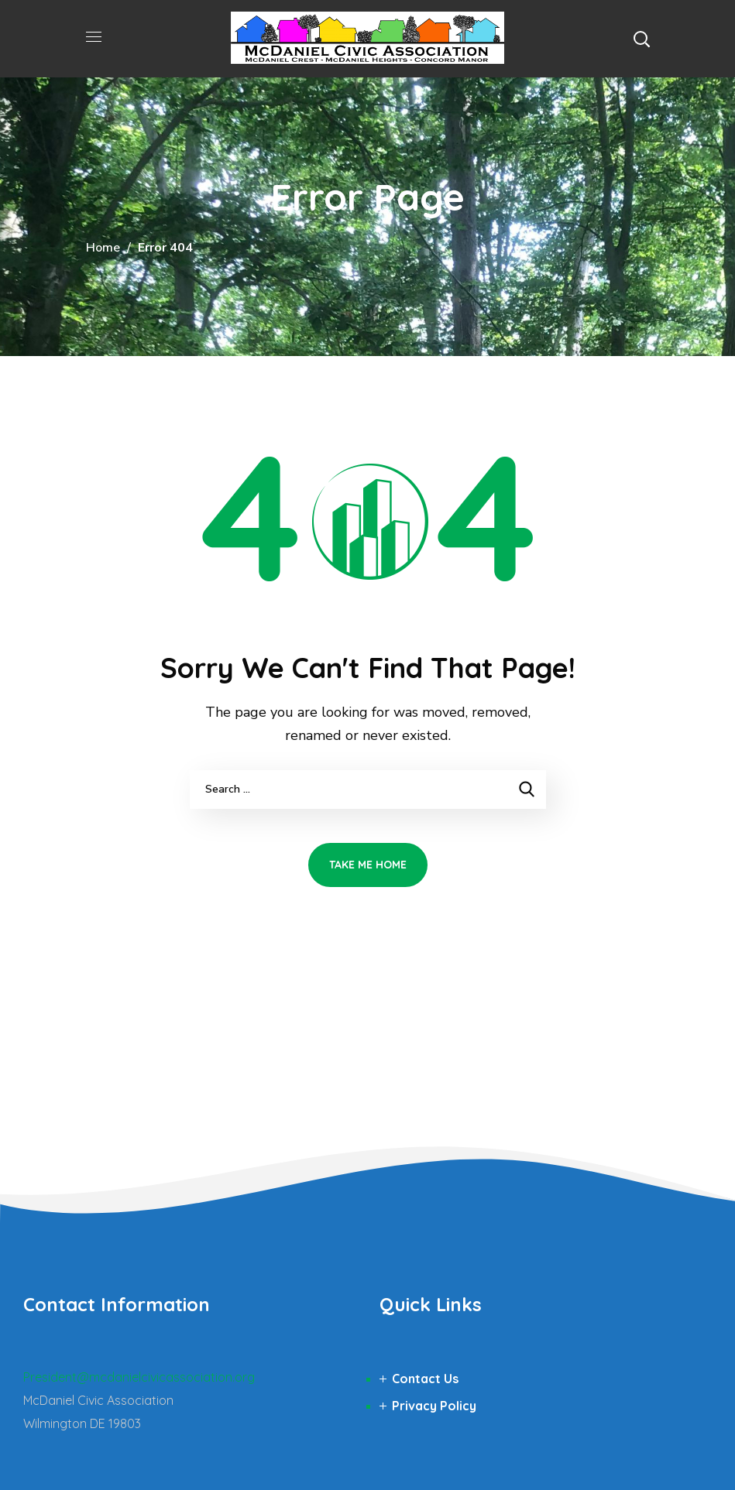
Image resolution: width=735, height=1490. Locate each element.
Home (103, 247)
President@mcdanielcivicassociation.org (139, 1377)
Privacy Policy (434, 1405)
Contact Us (425, 1378)
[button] (641, 38)
